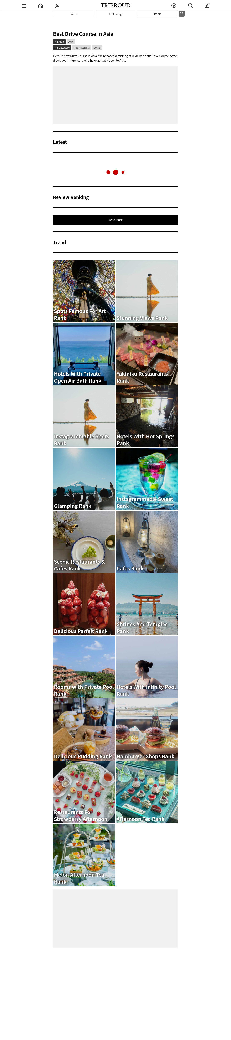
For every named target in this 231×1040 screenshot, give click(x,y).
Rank (157, 14)
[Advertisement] (115, 95)
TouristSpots (82, 48)
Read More (115, 220)
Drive (97, 48)
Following (115, 14)
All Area (59, 42)
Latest (73, 14)
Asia (70, 42)
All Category (62, 48)
